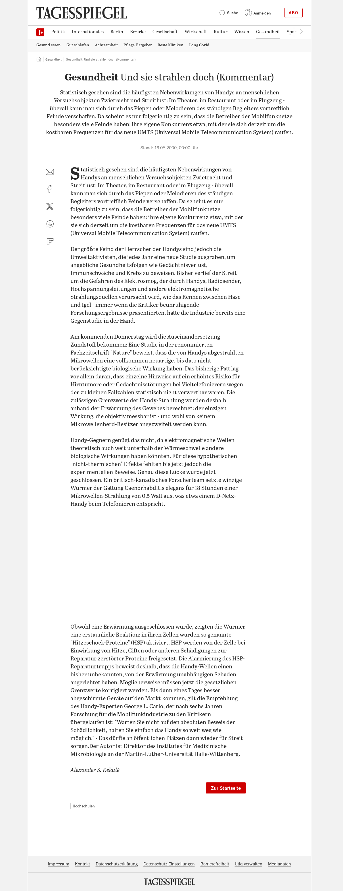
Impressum (58, 864)
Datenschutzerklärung (117, 864)
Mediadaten (279, 864)
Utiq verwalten (248, 864)
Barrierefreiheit (214, 864)
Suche (228, 12)
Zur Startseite (226, 788)
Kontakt (82, 864)
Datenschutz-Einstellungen (169, 864)
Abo (293, 13)
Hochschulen (84, 806)
